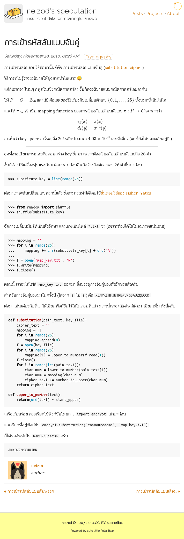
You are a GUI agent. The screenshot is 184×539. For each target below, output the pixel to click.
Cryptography (98, 56)
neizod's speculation (62, 11)
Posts (137, 13)
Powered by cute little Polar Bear (92, 531)
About (173, 13)
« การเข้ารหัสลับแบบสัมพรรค (29, 491)
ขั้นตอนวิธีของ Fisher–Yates (126, 193)
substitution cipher (123, 67)
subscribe (114, 523)
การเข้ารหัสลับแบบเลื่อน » (158, 491)
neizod (38, 465)
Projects (155, 13)
